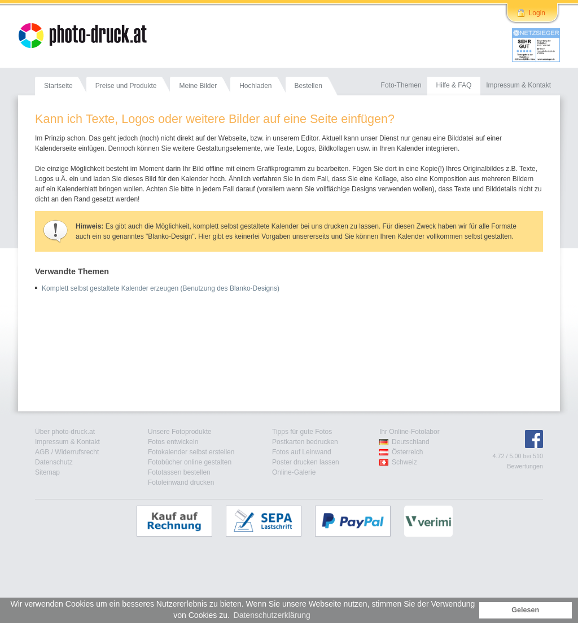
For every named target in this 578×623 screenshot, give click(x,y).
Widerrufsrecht (77, 452)
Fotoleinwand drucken (181, 482)
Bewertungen (525, 466)
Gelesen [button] (525, 610)
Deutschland (411, 442)
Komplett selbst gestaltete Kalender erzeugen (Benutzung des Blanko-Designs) (160, 288)
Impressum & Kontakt (67, 442)
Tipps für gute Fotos (302, 432)
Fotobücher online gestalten (189, 462)
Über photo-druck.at (65, 432)
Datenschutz (54, 462)
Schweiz (404, 462)
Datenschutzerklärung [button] (272, 615)
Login (537, 13)
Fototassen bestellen (179, 472)
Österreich (407, 452)
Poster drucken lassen (305, 462)
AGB (42, 452)
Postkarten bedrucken (305, 442)
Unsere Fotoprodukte (180, 432)
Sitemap (47, 472)
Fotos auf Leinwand (301, 452)
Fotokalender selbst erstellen (191, 452)
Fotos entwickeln (173, 442)
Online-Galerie (294, 472)
